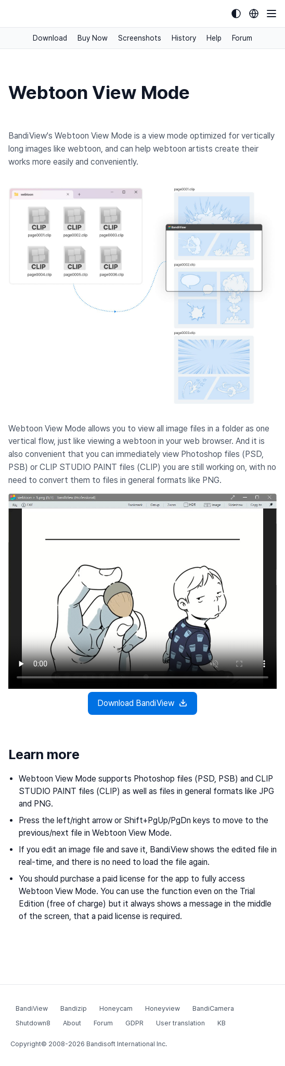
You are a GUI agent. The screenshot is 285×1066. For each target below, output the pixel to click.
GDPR (134, 1023)
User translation (180, 1023)
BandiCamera (213, 1008)
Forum (242, 38)
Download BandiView (142, 703)
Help (214, 38)
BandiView (32, 1008)
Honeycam (116, 1008)
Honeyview (162, 1008)
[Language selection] (253, 13)
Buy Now (92, 38)
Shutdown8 (33, 1023)
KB (221, 1023)
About (72, 1023)
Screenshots (139, 38)
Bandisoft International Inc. (126, 1044)
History (184, 38)
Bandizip (73, 1008)
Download (50, 38)
